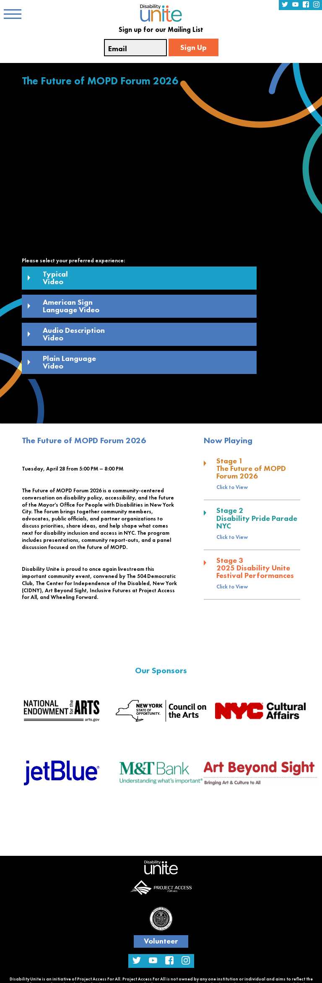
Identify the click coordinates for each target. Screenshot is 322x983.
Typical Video (48, 277)
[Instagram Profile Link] (316, 5)
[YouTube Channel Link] (295, 5)
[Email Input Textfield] (135, 47)
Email (117, 48)
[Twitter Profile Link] (285, 5)
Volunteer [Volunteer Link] (161, 941)
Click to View (232, 487)
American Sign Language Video (63, 305)
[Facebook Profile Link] (306, 5)
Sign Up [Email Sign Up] (193, 47)
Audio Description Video (66, 333)
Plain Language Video (62, 362)
